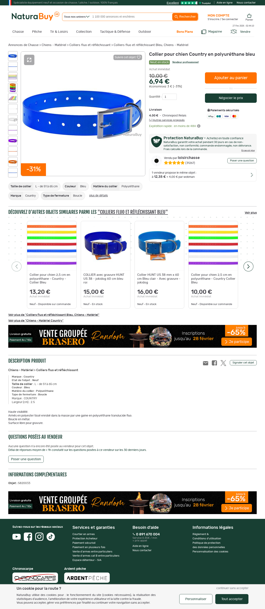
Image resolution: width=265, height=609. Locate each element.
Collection (84, 31)
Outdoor (145, 31)
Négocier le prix (231, 98)
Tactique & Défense (115, 31)
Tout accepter (232, 599)
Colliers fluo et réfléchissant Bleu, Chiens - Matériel (151, 45)
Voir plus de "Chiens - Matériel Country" (36, 320)
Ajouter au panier (231, 78)
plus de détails (98, 195)
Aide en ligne (224, 2)
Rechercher (185, 17)
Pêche (37, 31)
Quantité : (155, 96)
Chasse (18, 31)
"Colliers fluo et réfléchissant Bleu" (133, 212)
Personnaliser (195, 599)
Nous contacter (246, 2)
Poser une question (242, 160)
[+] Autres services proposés (167, 120)
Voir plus (251, 212)
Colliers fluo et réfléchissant (90, 45)
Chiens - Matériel (54, 45)
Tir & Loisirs (59, 31)
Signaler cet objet (243, 362)
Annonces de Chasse (23, 45)
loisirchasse (182, 158)
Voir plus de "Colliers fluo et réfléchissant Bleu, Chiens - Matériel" (53, 315)
